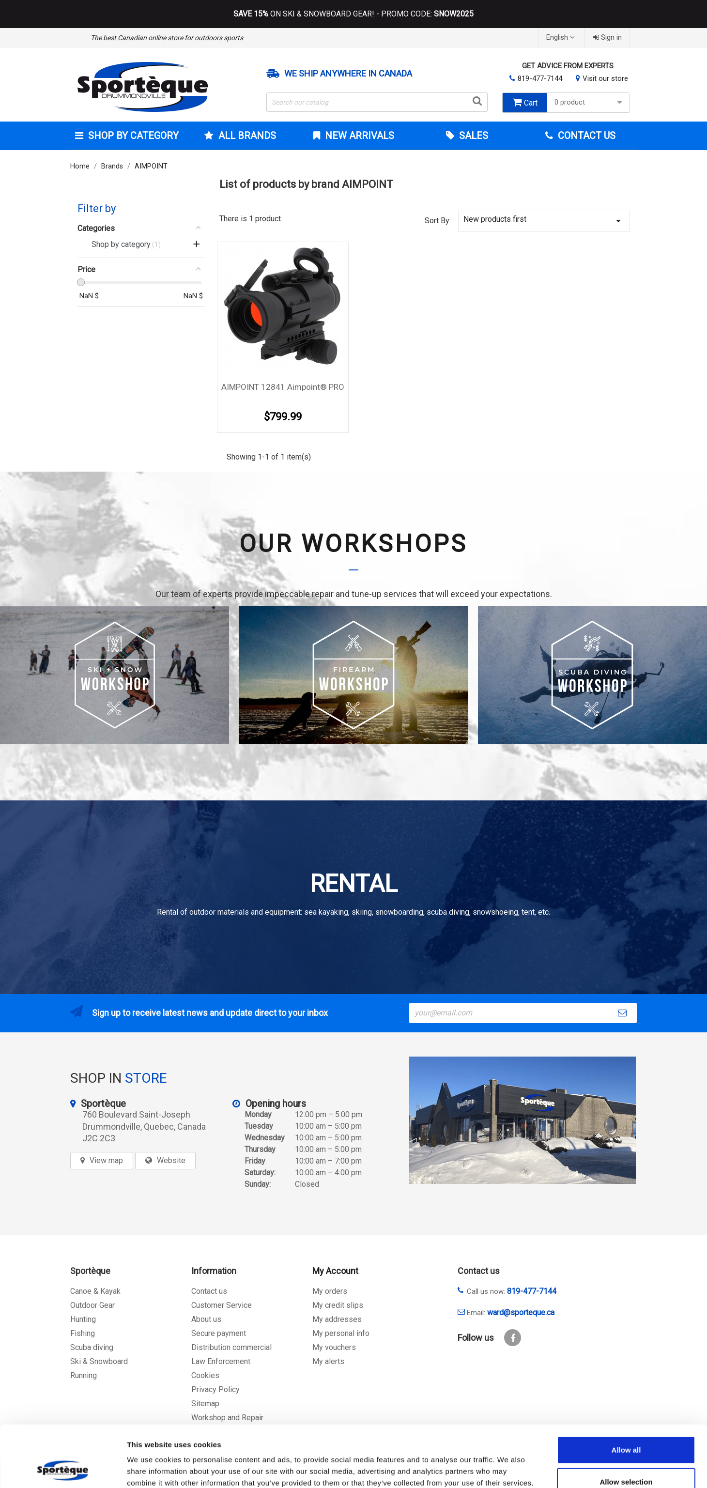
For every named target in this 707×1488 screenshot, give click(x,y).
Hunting (83, 1319)
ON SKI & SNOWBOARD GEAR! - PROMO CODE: (353, 14)
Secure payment (218, 1333)
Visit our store (605, 78)
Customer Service (221, 1305)
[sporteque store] (522, 1120)
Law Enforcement (220, 1361)
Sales (472, 135)
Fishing (82, 1333)
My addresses (337, 1319)
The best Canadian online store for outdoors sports (167, 38)
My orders (329, 1291)
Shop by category (132, 135)
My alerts (328, 1361)
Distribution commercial (231, 1347)
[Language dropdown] (561, 37)
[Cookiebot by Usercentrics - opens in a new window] (62, 1469)
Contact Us (585, 135)
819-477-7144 (540, 78)
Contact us (209, 1291)
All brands (246, 135)
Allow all (626, 1392)
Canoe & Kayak (95, 1291)
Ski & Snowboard (99, 1361)
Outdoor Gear (92, 1305)
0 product (589, 102)
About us (206, 1319)
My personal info (340, 1333)
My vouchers (334, 1347)
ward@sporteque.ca (520, 1312)
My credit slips (337, 1305)
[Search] (377, 102)
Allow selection (625, 1424)
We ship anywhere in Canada (348, 73)
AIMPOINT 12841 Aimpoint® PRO (282, 387)
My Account (335, 1271)
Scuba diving (91, 1347)
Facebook (512, 1337)
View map (106, 1160)
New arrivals (358, 135)
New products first (543, 221)
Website (171, 1160)
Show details (508, 1469)
